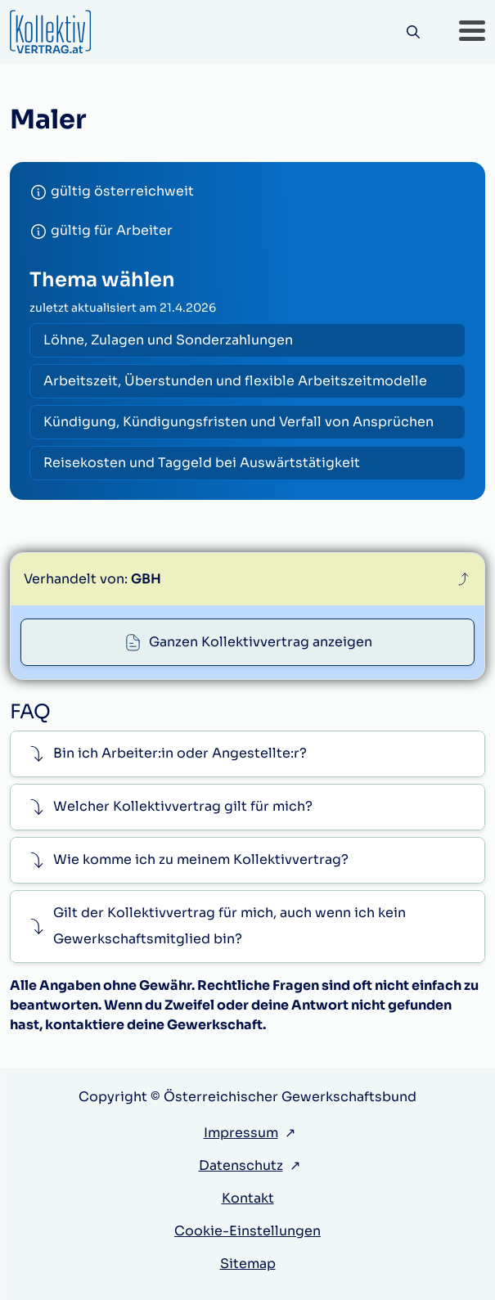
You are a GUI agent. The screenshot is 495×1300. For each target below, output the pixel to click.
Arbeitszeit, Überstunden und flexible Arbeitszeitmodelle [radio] (235, 380)
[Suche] (413, 32)
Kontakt (248, 1198)
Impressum (241, 1132)
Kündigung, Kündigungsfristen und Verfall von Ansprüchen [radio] (238, 421)
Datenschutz (241, 1165)
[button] (472, 32)
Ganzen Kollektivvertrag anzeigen (260, 641)
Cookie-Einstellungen (247, 1230)
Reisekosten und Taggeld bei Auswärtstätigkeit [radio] (201, 462)
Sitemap (248, 1263)
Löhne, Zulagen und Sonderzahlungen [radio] (168, 340)
